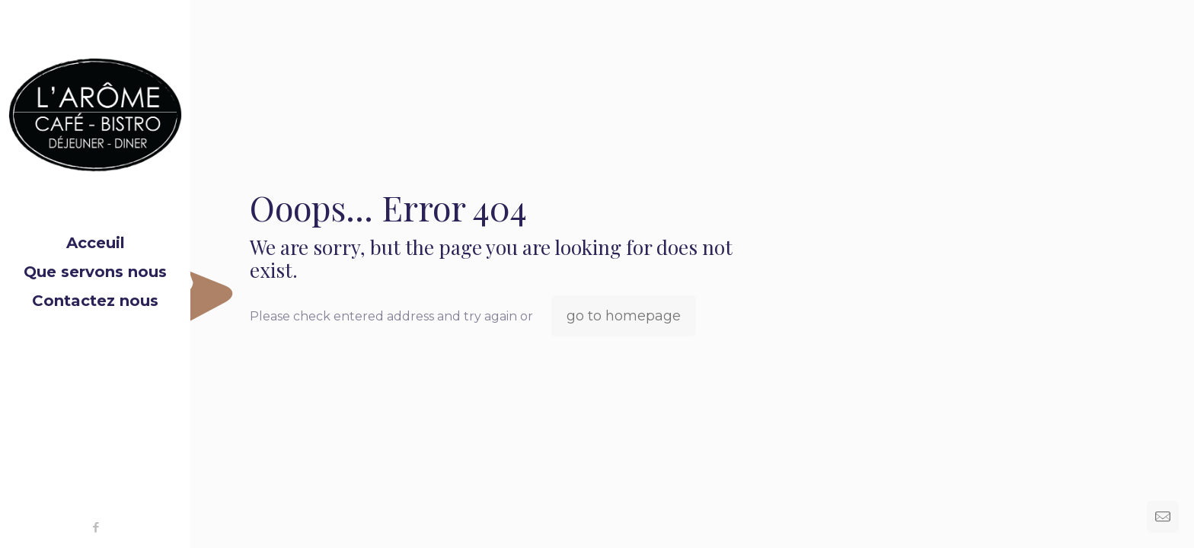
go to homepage (624, 315)
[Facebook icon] (95, 527)
